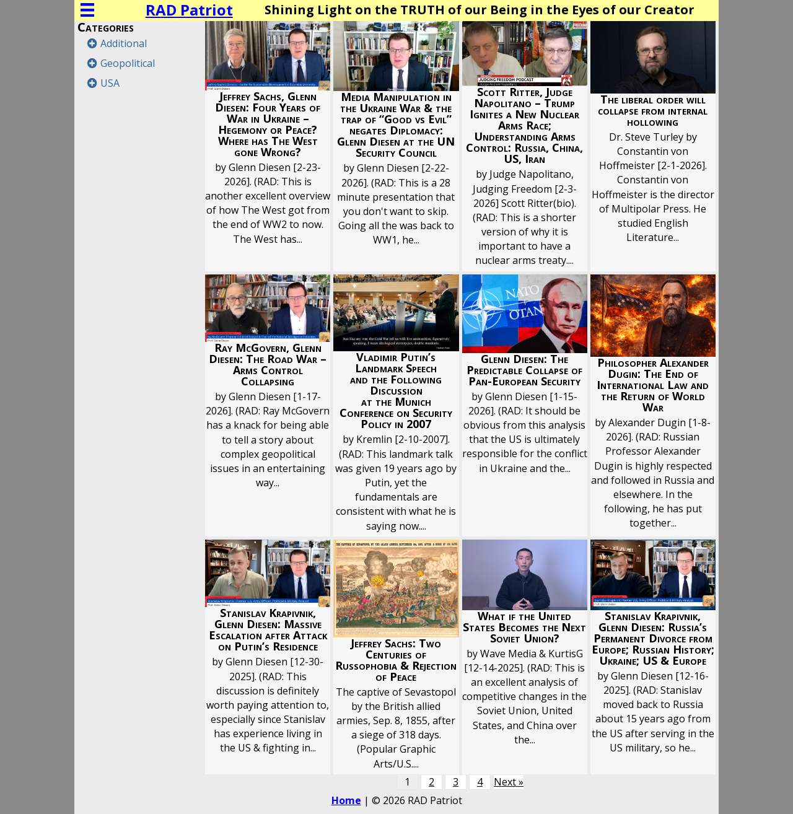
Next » (509, 782)
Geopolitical (127, 63)
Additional (123, 43)
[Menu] (87, 10)
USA (110, 83)
